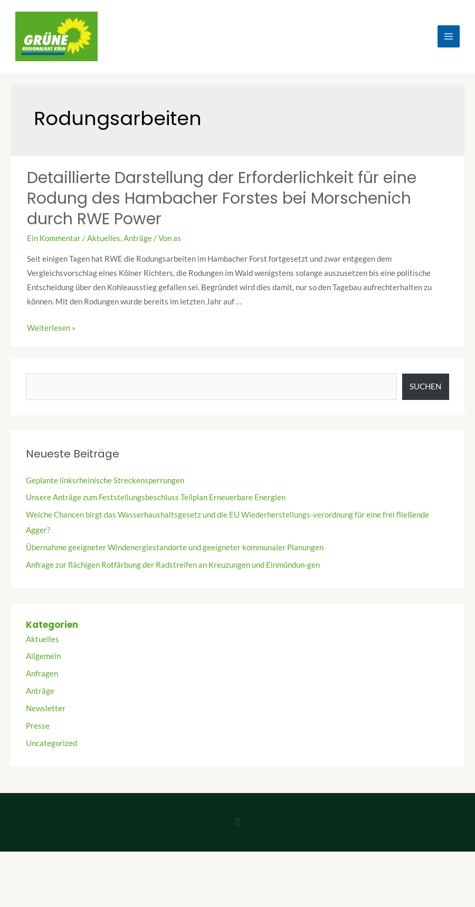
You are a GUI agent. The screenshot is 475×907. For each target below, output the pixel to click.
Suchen (425, 386)
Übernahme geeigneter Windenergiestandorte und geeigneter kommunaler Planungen (175, 547)
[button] (237, 822)
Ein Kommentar (54, 238)
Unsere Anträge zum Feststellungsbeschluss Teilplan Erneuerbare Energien (156, 497)
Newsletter (45, 708)
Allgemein (43, 656)
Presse (38, 725)
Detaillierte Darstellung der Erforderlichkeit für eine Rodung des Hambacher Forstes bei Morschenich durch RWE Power (221, 198)
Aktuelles (103, 238)
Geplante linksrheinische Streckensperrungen (105, 480)
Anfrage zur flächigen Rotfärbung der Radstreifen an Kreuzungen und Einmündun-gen (173, 564)
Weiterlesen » (51, 327)
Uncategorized (51, 743)
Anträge (138, 238)
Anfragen (42, 673)
